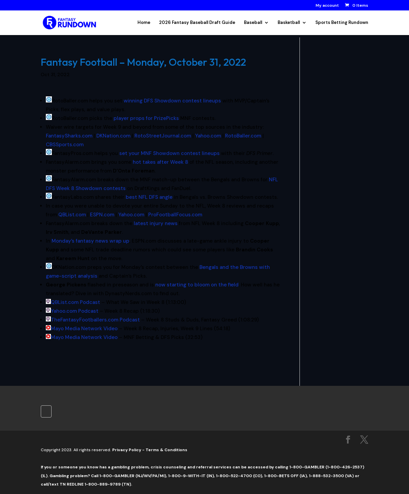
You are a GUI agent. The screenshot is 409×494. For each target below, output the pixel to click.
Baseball (253, 22)
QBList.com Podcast (75, 302)
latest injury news (156, 223)
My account (327, 5)
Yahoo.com (208, 135)
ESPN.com (102, 214)
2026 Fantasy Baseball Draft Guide (197, 22)
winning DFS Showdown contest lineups (172, 100)
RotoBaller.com (243, 135)
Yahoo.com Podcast (74, 311)
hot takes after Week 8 (160, 162)
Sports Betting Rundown (341, 22)
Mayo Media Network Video (84, 328)
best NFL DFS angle (149, 197)
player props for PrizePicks (146, 118)
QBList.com (72, 214)
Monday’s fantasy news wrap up (90, 241)
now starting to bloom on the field (197, 284)
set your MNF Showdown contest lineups (169, 153)
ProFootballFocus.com (175, 214)
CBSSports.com (65, 144)
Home (143, 22)
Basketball (289, 22)
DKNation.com (113, 135)
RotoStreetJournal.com (162, 135)
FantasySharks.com (69, 135)
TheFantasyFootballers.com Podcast (95, 319)
